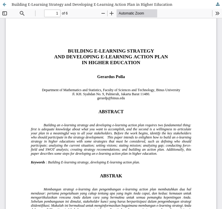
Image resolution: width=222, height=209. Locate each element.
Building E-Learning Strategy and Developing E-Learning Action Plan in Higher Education (92, 4)
